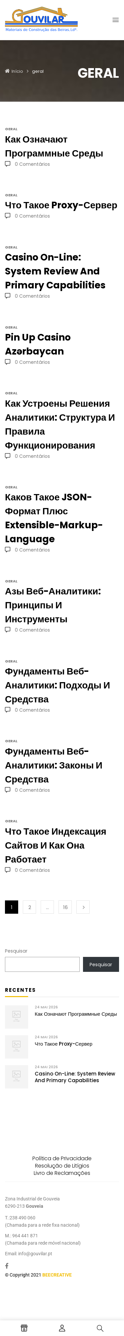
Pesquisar (16, 951)
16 (65, 907)
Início (17, 71)
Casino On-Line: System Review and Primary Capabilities (75, 1077)
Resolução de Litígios (62, 1166)
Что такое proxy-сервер (63, 1043)
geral (11, 129)
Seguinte (83, 907)
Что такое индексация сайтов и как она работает (55, 845)
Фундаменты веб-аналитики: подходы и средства (57, 685)
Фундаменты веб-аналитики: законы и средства (54, 765)
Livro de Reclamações (62, 1173)
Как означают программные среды (76, 1013)
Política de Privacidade (62, 1158)
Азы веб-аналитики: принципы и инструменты (53, 605)
